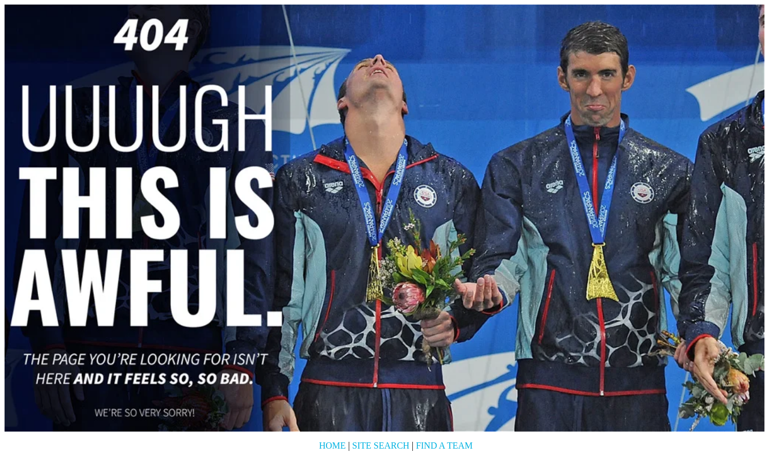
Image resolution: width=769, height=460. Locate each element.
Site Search (380, 445)
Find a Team (444, 445)
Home (332, 445)
